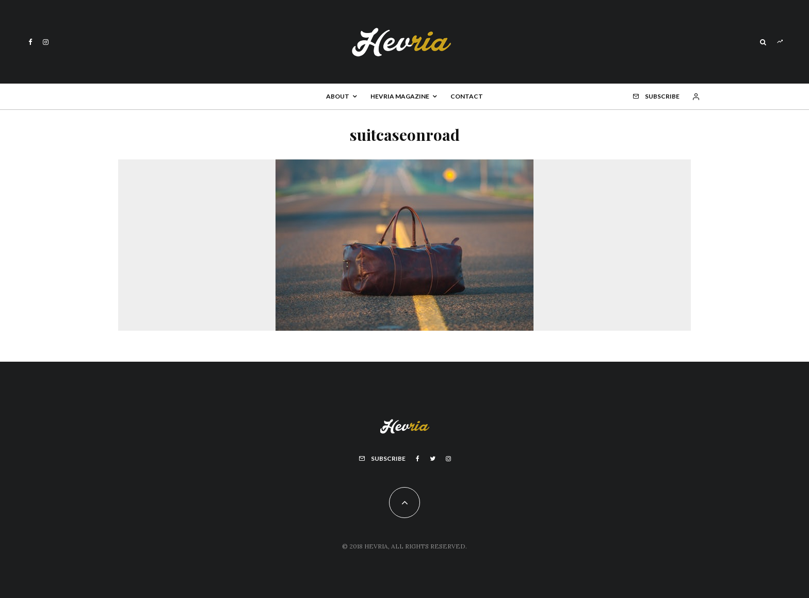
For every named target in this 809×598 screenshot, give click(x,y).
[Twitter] (433, 459)
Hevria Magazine (399, 96)
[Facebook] (30, 42)
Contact (466, 96)
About (337, 96)
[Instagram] (46, 42)
